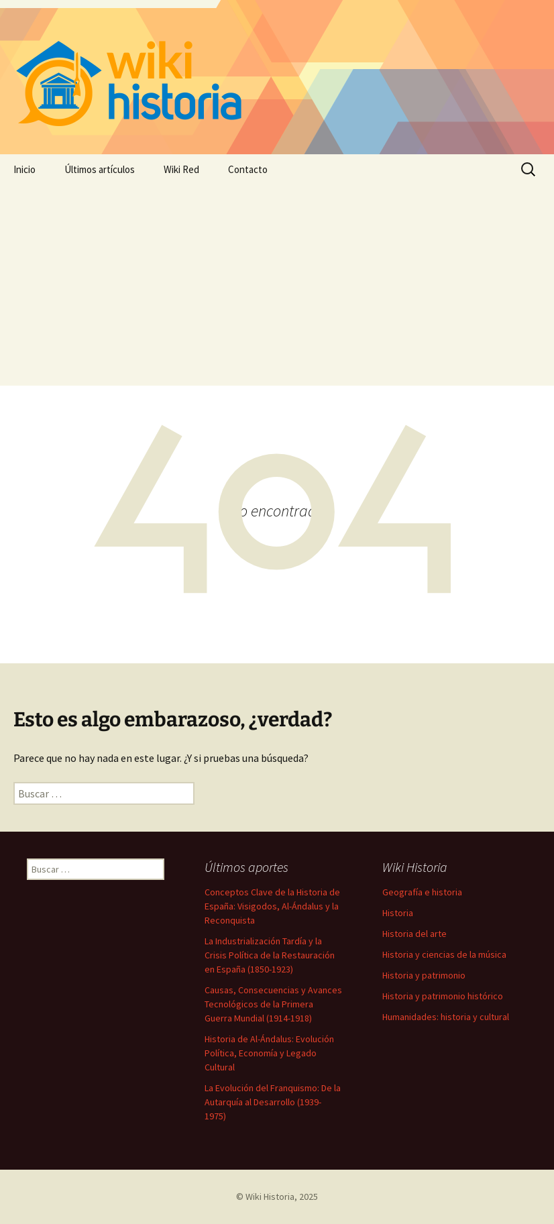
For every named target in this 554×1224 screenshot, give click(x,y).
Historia (397, 913)
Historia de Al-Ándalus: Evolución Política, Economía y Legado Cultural (269, 1053)
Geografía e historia (422, 892)
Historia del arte (414, 934)
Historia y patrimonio (423, 975)
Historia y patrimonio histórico (442, 996)
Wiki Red (181, 169)
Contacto (248, 169)
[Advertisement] (277, 285)
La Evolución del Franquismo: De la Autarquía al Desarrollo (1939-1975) (273, 1102)
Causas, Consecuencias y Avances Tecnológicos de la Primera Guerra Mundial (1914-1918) (273, 1004)
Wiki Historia (269, 1196)
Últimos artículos (99, 169)
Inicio (24, 169)
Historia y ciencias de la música (444, 954)
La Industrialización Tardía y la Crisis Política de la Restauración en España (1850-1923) (270, 955)
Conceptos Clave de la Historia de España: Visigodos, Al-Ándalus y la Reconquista (272, 906)
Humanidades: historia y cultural (445, 1017)
